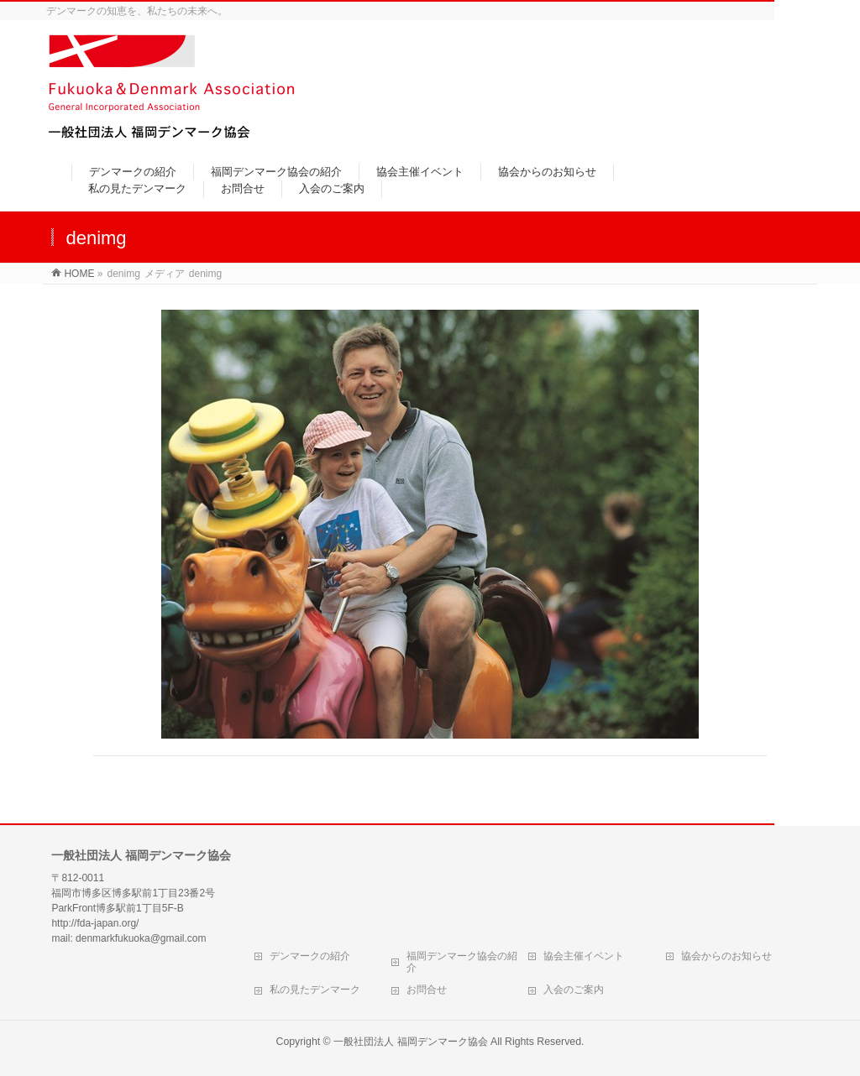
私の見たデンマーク (315, 989)
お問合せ (426, 989)
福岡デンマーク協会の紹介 (461, 962)
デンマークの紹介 (310, 956)
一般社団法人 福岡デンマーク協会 (410, 1041)
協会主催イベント (583, 956)
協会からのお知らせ (726, 956)
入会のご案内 (573, 989)
